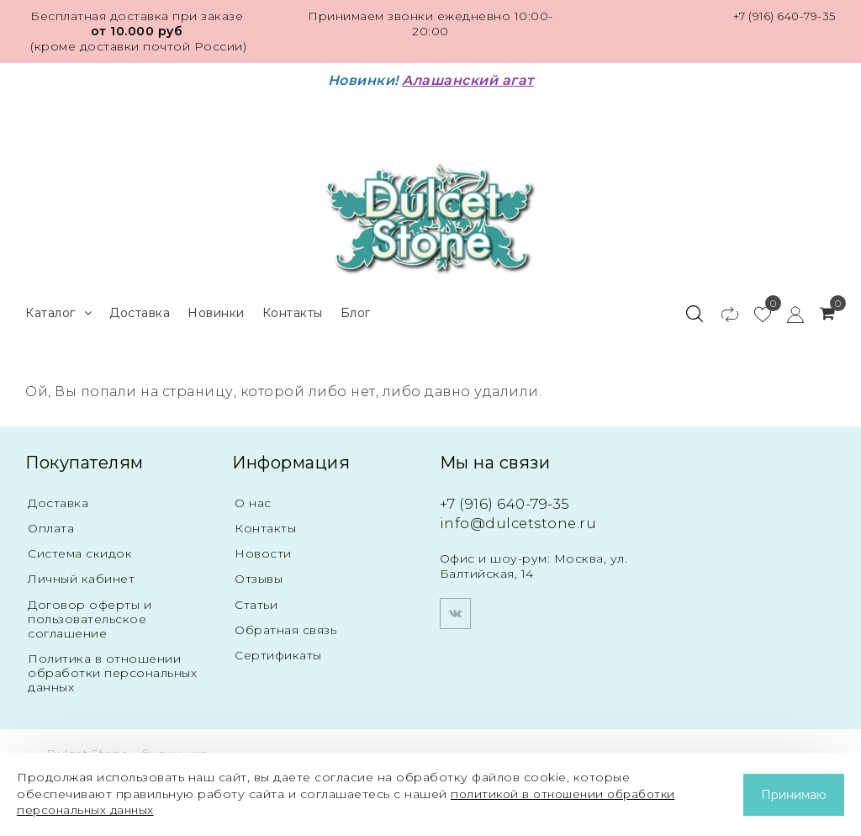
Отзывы (259, 576)
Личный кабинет (81, 576)
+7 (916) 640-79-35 (781, 16)
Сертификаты (278, 654)
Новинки (216, 307)
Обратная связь (285, 628)
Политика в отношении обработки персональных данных (112, 670)
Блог (356, 307)
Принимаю (794, 794)
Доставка (139, 307)
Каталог (58, 308)
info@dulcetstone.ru (521, 519)
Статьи (256, 602)
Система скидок (80, 550)
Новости (263, 550)
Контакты (292, 307)
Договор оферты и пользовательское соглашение (89, 616)
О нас (253, 498)
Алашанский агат (468, 80)
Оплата (51, 524)
